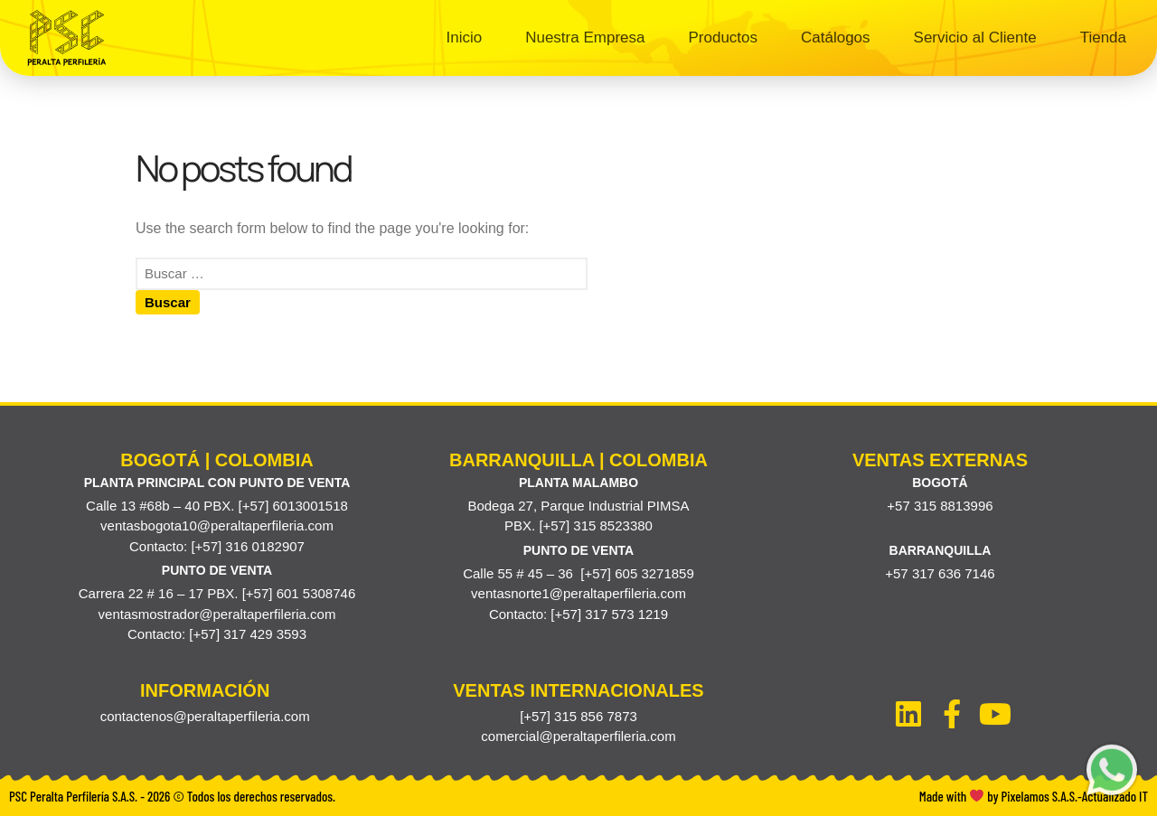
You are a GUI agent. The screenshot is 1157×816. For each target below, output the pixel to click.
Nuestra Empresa (584, 37)
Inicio (465, 37)
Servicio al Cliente (975, 37)
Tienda (1103, 37)
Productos (722, 37)
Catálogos (835, 37)
